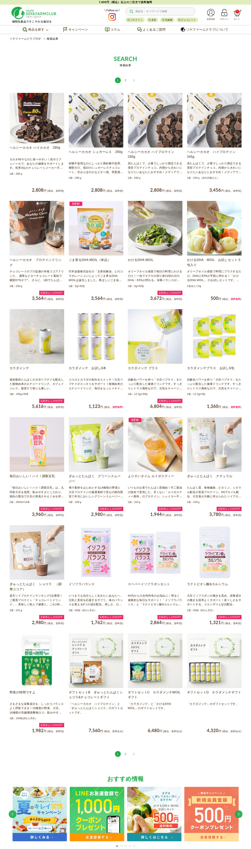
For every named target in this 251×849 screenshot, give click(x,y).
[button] (12, 814)
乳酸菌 (168, 20)
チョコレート (188, 20)
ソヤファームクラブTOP (25, 38)
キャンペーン (75, 29)
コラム (112, 29)
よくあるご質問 (151, 29)
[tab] (117, 846)
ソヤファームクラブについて (204, 29)
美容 (154, 20)
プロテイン (136, 20)
